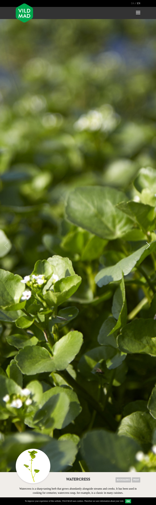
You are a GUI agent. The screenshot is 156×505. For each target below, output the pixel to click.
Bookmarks (123, 479)
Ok (128, 501)
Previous (7, 245)
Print (136, 479)
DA (133, 3)
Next (146, 245)
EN (138, 3)
